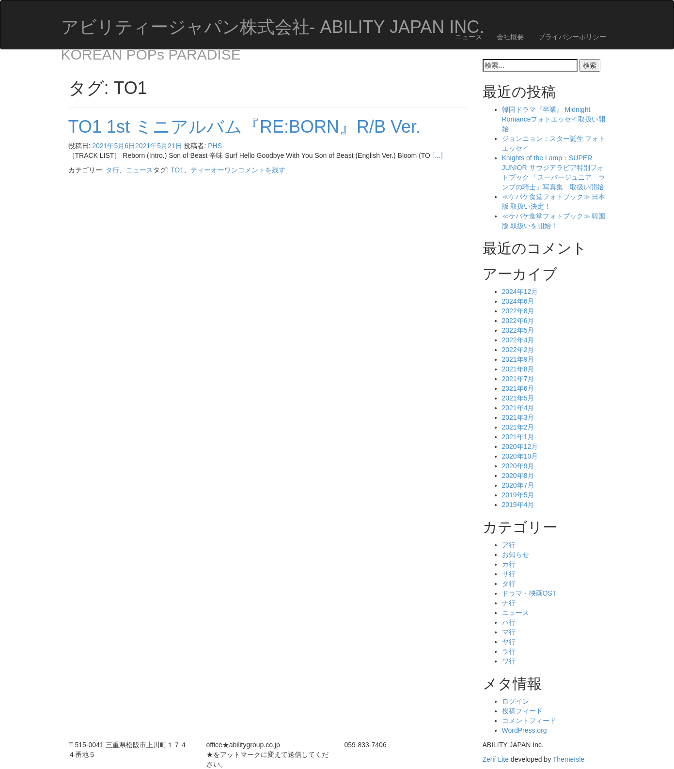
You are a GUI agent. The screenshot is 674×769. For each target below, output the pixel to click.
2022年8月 (518, 311)
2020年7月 (518, 485)
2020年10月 (520, 456)
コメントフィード (529, 720)
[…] (437, 155)
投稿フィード (522, 711)
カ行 (509, 564)
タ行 (112, 170)
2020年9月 (518, 466)
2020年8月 (518, 475)
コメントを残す (261, 170)
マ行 (509, 632)
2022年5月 (518, 330)
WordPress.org (524, 730)
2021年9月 (518, 359)
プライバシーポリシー (572, 37)
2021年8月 (518, 369)
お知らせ (515, 554)
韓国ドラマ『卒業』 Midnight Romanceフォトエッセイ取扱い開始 (554, 119)
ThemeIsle (568, 759)
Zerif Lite (497, 759)
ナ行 (509, 603)
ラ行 (509, 651)
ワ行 (509, 661)
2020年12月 (520, 446)
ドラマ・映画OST (529, 593)
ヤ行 (509, 642)
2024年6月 (518, 301)
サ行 (509, 574)
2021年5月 (518, 398)
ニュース (468, 37)
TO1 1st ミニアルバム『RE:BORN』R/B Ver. (244, 127)
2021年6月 (518, 388)
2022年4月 (518, 340)
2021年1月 (518, 437)
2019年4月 (518, 504)
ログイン (515, 701)
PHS (215, 146)
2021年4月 (518, 408)
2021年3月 (518, 417)
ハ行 (509, 622)
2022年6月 (518, 320)
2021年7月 (518, 379)
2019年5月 (518, 495)
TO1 (177, 170)
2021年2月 (518, 427)
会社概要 (510, 37)
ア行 (509, 545)
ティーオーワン (214, 170)
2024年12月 (520, 291)
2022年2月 (518, 350)
